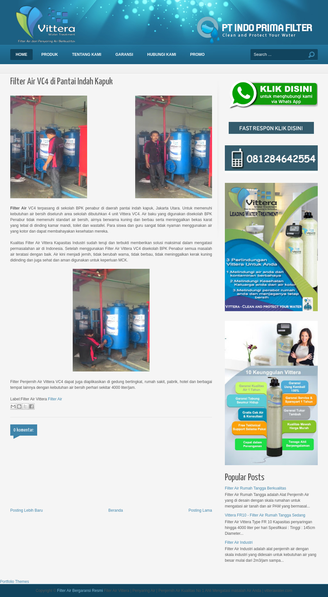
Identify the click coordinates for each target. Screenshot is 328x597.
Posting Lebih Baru (26, 510)
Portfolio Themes (14, 581)
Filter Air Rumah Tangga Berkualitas (255, 488)
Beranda (115, 510)
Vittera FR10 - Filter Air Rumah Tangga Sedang (265, 515)
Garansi (124, 54)
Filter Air (55, 399)
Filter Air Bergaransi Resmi (80, 590)
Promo (197, 54)
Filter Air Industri (239, 542)
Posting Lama (200, 510)
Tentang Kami (86, 54)
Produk (49, 54)
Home (21, 54)
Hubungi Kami (161, 54)
